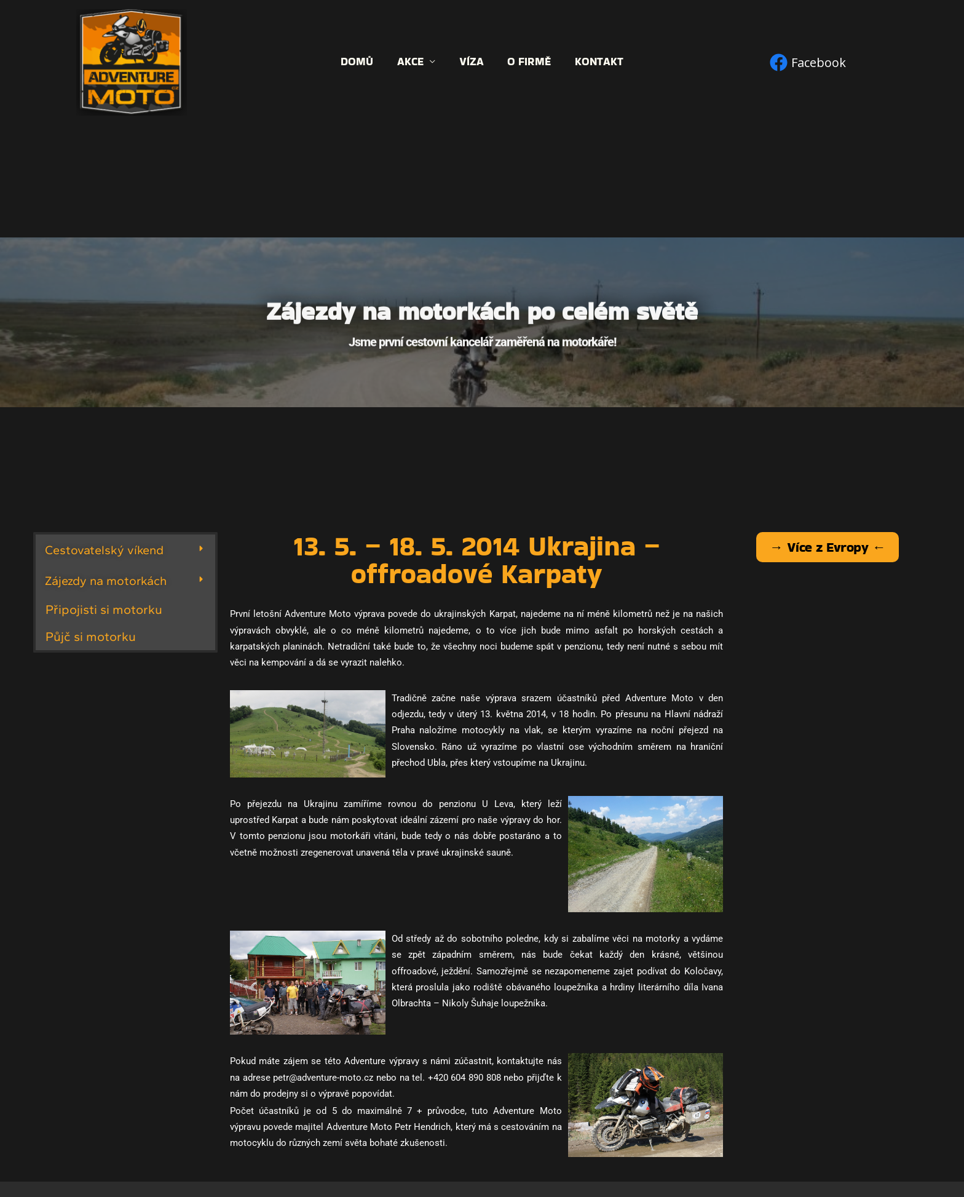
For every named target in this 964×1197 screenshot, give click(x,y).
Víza (471, 62)
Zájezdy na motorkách (106, 580)
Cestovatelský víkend (104, 550)
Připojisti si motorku (103, 609)
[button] (125, 550)
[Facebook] (808, 62)
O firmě (528, 62)
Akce (412, 62)
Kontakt (596, 62)
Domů (360, 62)
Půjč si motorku (90, 636)
